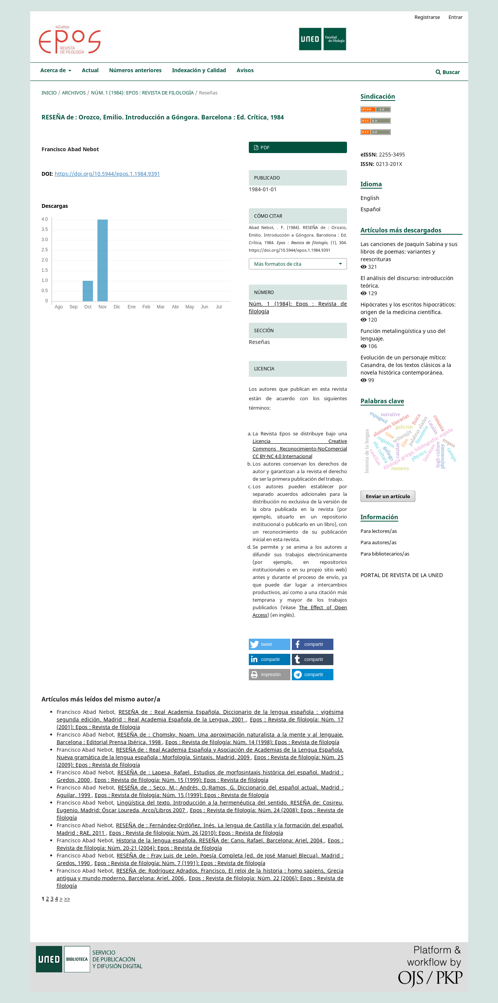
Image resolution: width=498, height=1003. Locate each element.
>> (67, 898)
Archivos (74, 92)
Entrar (456, 17)
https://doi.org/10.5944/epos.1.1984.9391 (107, 173)
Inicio (49, 92)
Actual (90, 70)
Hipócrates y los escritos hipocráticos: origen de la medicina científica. (408, 308)
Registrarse (427, 17)
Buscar (448, 72)
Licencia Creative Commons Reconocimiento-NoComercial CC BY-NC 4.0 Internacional (300, 449)
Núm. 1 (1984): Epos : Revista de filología (142, 92)
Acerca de (53, 70)
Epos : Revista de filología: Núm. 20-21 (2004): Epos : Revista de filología (200, 844)
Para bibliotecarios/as (385, 553)
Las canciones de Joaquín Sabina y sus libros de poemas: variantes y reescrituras (409, 251)
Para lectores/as (379, 531)
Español (371, 209)
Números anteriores (135, 70)
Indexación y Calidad (199, 70)
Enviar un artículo (388, 496)
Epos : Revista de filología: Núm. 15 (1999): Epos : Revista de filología (181, 779)
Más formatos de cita (277, 263)
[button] (269, 644)
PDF (264, 147)
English (370, 197)
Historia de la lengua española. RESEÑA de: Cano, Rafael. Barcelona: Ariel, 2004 (220, 840)
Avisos (245, 70)
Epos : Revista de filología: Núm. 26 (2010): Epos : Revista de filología (196, 832)
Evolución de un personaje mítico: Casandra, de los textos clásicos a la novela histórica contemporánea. (406, 365)
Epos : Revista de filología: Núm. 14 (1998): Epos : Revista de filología (252, 742)
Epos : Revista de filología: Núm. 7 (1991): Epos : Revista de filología (179, 863)
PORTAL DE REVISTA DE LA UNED (402, 575)
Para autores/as (378, 542)
